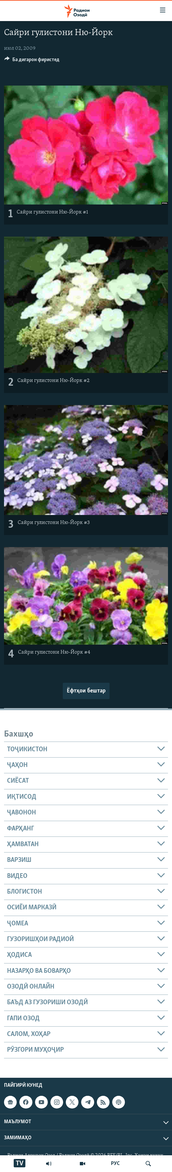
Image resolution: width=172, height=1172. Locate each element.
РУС (115, 1163)
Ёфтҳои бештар (86, 691)
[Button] (31, 61)
